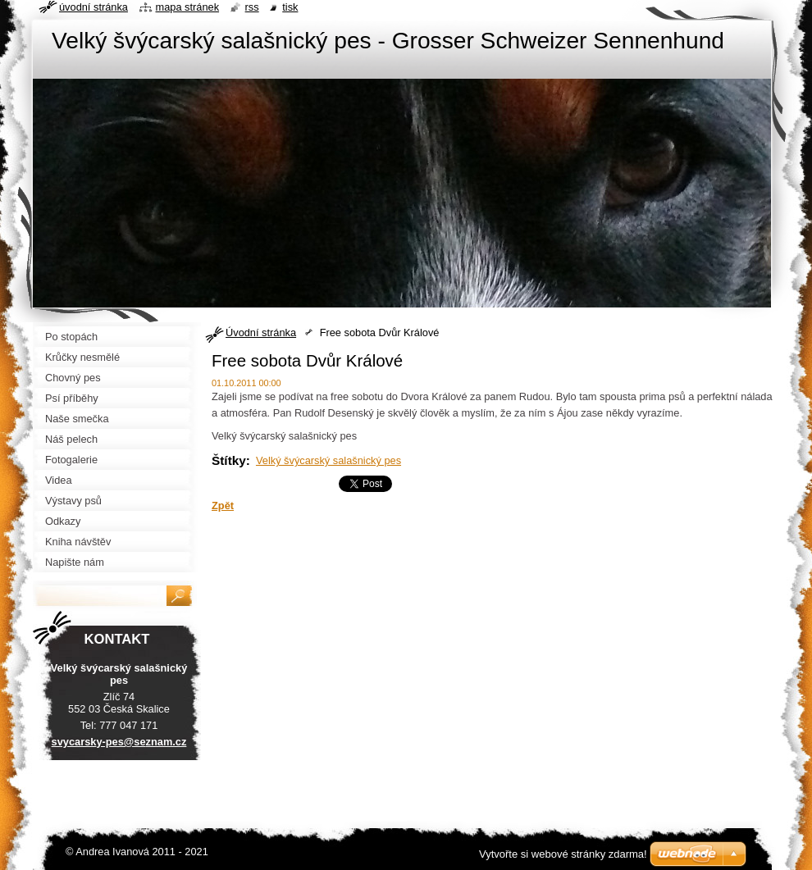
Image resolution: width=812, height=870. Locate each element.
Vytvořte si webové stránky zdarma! (563, 854)
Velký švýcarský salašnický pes (328, 460)
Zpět (223, 505)
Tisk (290, 7)
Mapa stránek (188, 7)
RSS (252, 7)
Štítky (229, 460)
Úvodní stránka (261, 332)
